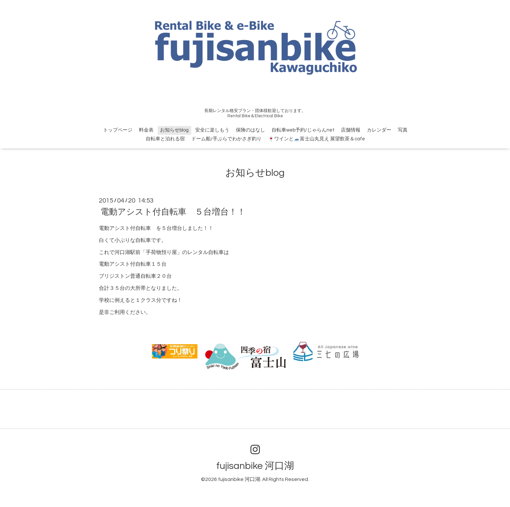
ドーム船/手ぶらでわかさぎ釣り (226, 138)
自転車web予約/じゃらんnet (303, 130)
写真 (403, 130)
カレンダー (379, 130)
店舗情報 (350, 130)
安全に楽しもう (212, 130)
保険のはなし (250, 130)
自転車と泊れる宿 (165, 138)
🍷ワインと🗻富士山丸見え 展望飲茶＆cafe (316, 138)
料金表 (146, 130)
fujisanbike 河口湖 (255, 466)
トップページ (117, 130)
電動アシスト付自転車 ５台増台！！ (173, 212)
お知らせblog (174, 130)
